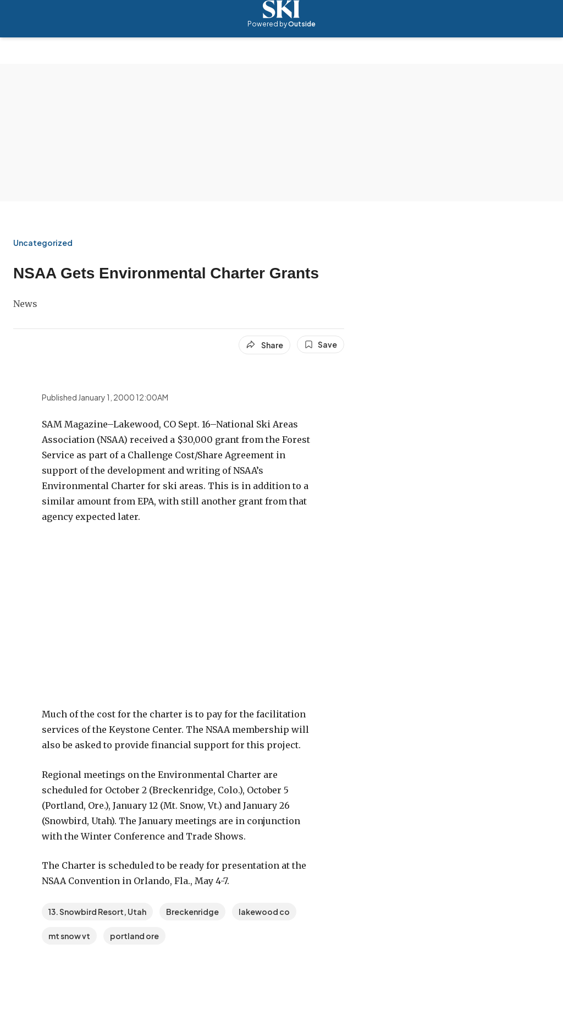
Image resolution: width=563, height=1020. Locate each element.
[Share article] (264, 345)
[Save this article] (320, 344)
